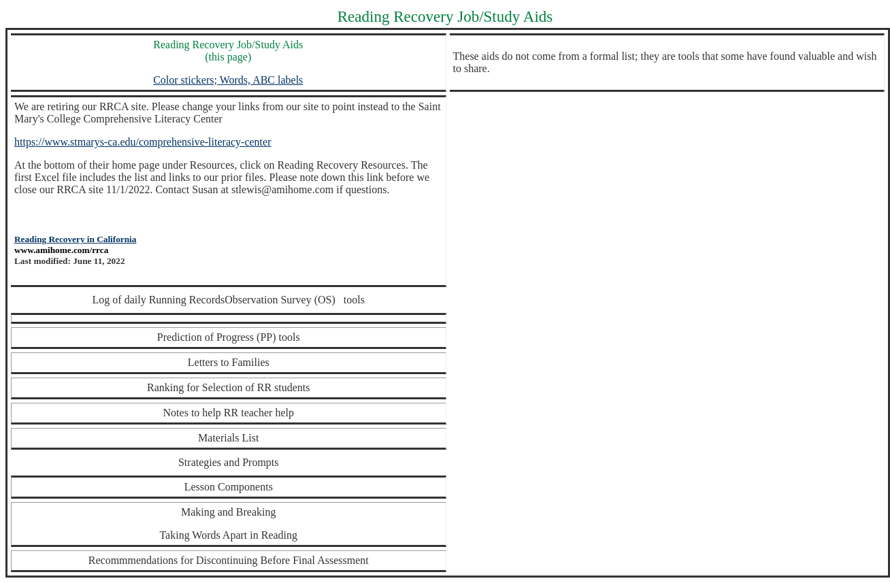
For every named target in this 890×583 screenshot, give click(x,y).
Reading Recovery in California (75, 239)
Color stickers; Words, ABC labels (228, 80)
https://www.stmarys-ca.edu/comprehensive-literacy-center (142, 142)
